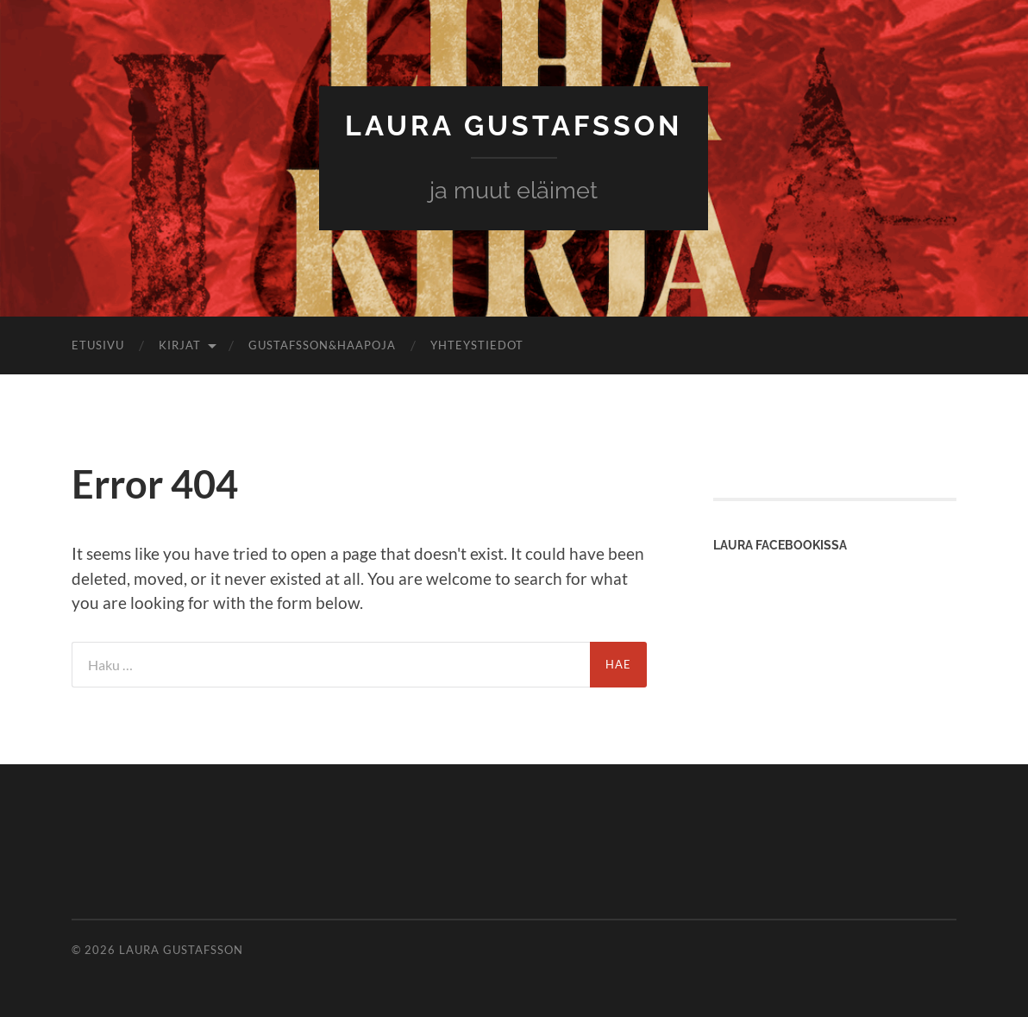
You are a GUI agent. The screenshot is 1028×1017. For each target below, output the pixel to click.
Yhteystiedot (476, 345)
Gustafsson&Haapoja (322, 345)
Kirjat (180, 345)
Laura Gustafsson (513, 125)
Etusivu (98, 345)
